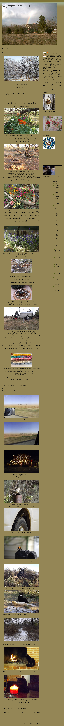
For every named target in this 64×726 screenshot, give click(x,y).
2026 (56, 183)
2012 (56, 284)
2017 (56, 203)
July (57, 257)
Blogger (39, 723)
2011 (56, 286)
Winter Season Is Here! (7, 53)
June (57, 260)
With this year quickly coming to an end (11, 99)
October (58, 246)
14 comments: (26, 709)
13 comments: (27, 94)
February (58, 270)
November (57, 242)
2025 (56, 185)
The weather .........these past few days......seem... (57, 233)
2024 (56, 188)
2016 (56, 205)
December (57, 209)
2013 (56, 282)
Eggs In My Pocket (52, 53)
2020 (56, 197)
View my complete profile (49, 89)
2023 (56, 190)
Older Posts (37, 713)
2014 (56, 280)
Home (21, 713)
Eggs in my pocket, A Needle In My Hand (18, 5)
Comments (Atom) (24, 716)
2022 (56, 192)
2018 (56, 201)
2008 (56, 293)
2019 (56, 199)
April (57, 264)
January (58, 273)
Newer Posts (6, 713)
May (57, 262)
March (57, 266)
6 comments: (26, 385)
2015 (56, 277)
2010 (56, 289)
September (57, 250)
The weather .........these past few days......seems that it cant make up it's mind (19, 390)
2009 (56, 291)
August (57, 254)
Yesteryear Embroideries (21, 375)
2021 (56, 194)
